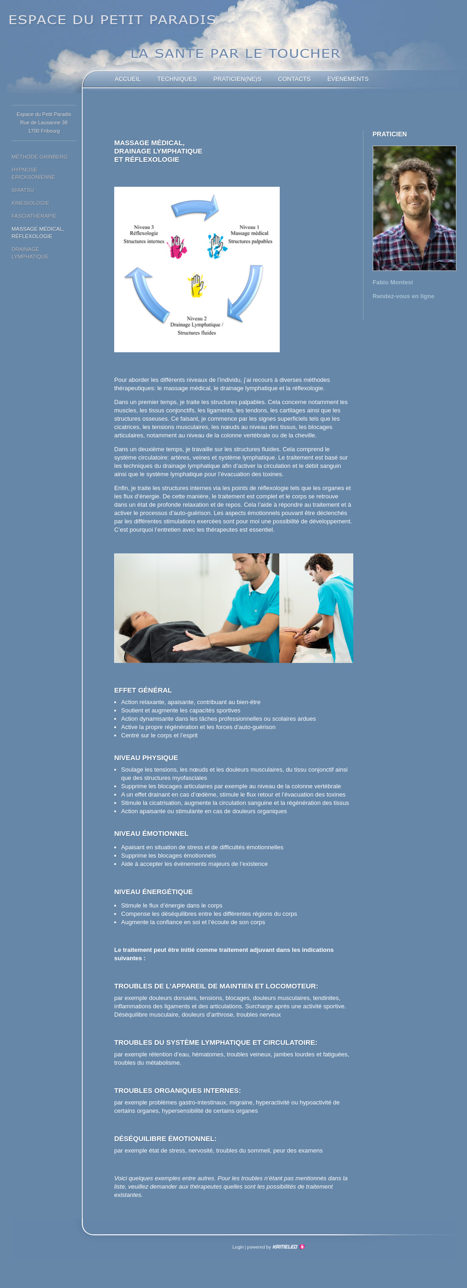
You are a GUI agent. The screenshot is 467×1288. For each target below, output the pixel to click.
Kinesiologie (30, 203)
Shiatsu (23, 190)
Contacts (294, 78)
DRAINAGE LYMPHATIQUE (30, 252)
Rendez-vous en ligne (404, 296)
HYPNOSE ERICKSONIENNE (33, 173)
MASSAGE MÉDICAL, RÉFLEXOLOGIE (38, 232)
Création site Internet (275, 1247)
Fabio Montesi (393, 282)
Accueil (128, 78)
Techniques (177, 78)
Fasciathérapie (34, 216)
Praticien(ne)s (238, 78)
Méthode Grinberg (40, 156)
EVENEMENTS (348, 78)
